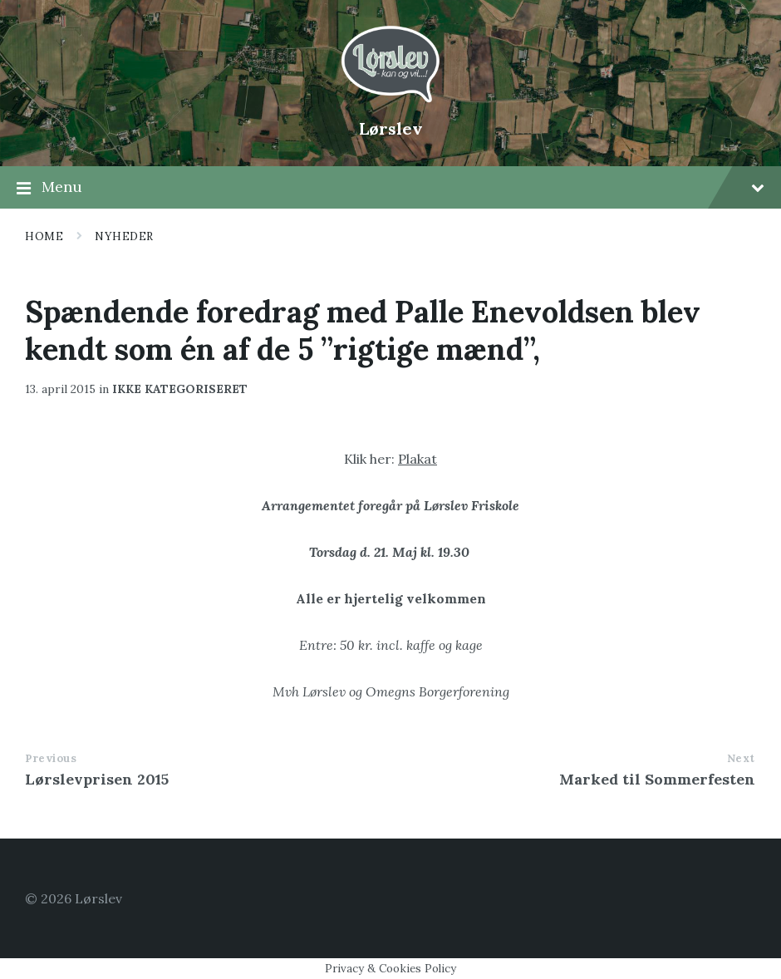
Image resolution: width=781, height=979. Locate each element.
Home (44, 236)
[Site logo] (390, 100)
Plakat (417, 458)
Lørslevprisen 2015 (97, 779)
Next (741, 758)
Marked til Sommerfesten (657, 779)
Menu (390, 188)
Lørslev (391, 128)
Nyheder (124, 236)
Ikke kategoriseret (180, 388)
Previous (50, 758)
